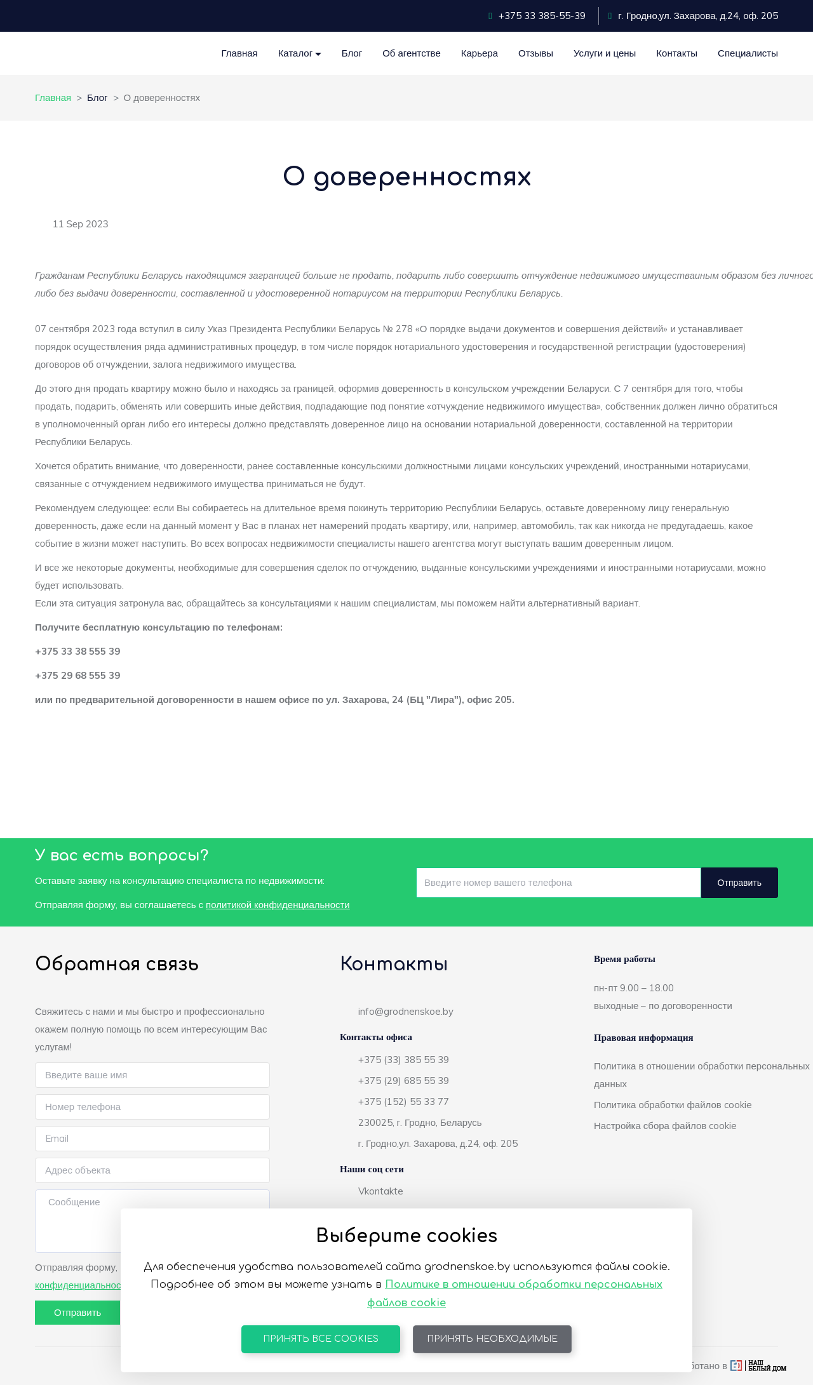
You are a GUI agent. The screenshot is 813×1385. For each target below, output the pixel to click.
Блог (352, 53)
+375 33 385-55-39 (536, 16)
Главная (240, 53)
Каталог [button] (295, 53)
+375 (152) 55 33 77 (403, 1101)
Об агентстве (411, 53)
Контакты (676, 53)
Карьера (479, 53)
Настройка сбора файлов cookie (665, 1126)
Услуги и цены (605, 53)
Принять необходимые (492, 1339)
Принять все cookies (321, 1339)
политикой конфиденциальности (278, 905)
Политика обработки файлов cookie (673, 1105)
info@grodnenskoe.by (406, 1011)
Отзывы (535, 53)
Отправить (740, 882)
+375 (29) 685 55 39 (403, 1080)
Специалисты (748, 53)
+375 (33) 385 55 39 (403, 1060)
